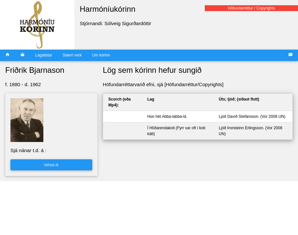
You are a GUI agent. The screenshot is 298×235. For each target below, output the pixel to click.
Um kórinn (101, 55)
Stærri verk (72, 55)
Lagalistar (43, 55)
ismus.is (51, 165)
